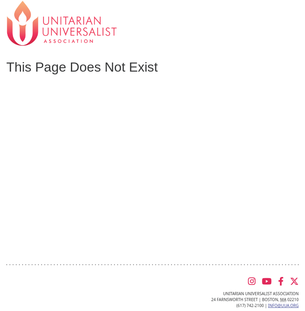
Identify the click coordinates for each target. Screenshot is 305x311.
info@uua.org (283, 305)
